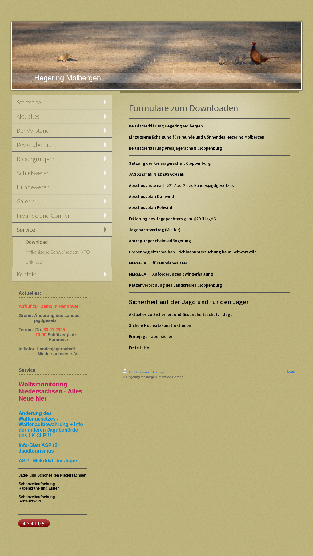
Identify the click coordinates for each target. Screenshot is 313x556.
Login (291, 371)
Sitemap (158, 372)
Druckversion (136, 372)
